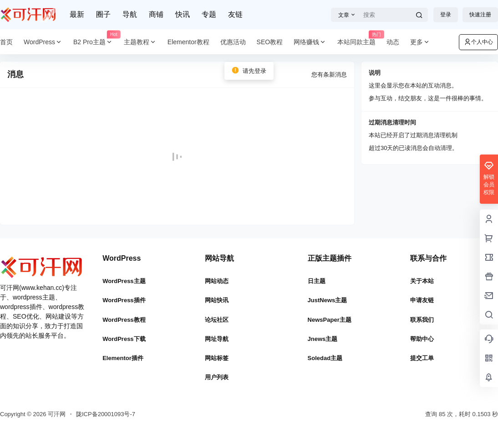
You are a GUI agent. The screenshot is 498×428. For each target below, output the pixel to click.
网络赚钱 (310, 42)
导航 (129, 14)
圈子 (103, 14)
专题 (209, 14)
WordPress (43, 42)
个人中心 (478, 42)
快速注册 (480, 14)
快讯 (182, 14)
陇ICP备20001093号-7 (105, 414)
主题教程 (140, 42)
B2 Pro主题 (95, 42)
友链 (235, 14)
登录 (445, 14)
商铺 (156, 14)
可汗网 (56, 414)
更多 (420, 42)
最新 (77, 14)
